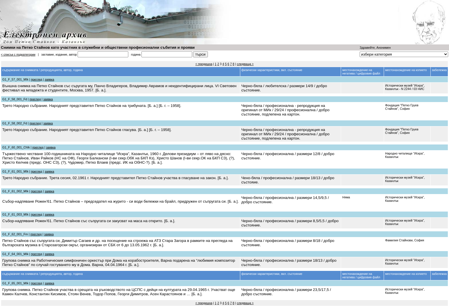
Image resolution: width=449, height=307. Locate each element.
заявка (49, 79)
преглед (36, 79)
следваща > (245, 64)
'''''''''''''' (404, 54)
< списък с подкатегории (18, 54)
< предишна (203, 64)
